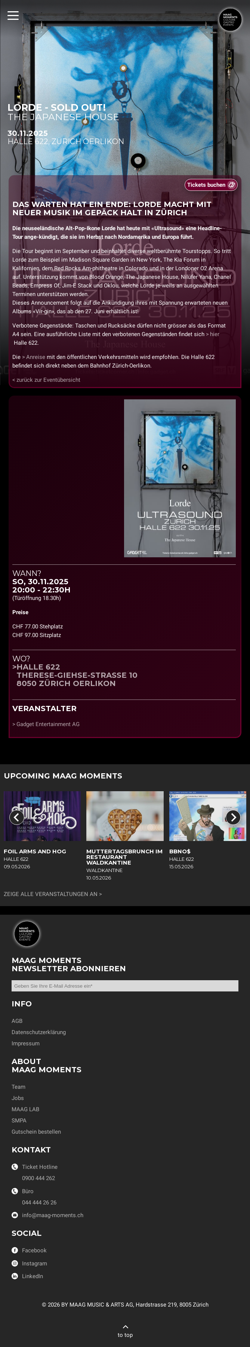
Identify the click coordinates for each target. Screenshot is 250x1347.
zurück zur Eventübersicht (48, 380)
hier (214, 334)
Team (18, 1087)
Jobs (18, 1098)
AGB (17, 1021)
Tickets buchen (206, 185)
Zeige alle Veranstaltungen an (51, 894)
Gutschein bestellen (36, 1131)
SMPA (19, 1120)
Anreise (35, 357)
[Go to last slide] (16, 817)
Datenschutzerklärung (39, 1032)
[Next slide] (233, 817)
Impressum (26, 1043)
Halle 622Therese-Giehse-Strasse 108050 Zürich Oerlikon (77, 675)
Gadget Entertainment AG (48, 724)
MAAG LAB (25, 1109)
